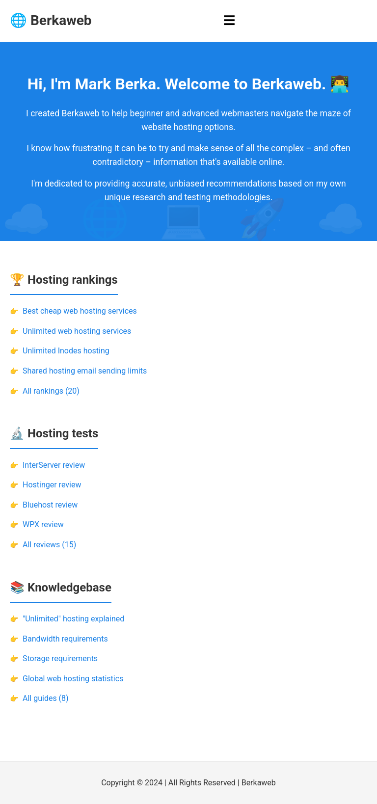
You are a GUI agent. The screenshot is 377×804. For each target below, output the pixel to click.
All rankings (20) (51, 391)
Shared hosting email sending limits (85, 370)
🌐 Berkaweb (51, 20)
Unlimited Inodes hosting (66, 350)
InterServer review (54, 465)
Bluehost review (50, 504)
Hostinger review (52, 484)
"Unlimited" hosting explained (73, 618)
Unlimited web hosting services (77, 331)
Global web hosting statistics (73, 678)
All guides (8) (46, 698)
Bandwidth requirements (65, 638)
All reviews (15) (49, 544)
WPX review (43, 524)
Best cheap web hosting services (80, 311)
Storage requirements (60, 658)
